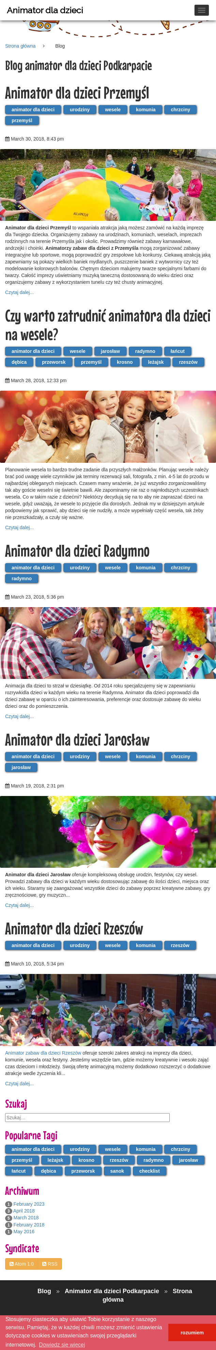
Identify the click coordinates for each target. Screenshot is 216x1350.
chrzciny (180, 109)
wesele (113, 109)
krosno (125, 362)
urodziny (80, 109)
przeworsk (53, 362)
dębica (19, 362)
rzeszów (188, 362)
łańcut (178, 351)
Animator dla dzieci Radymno (77, 550)
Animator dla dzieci (45, 10)
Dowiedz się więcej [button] (62, 1345)
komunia (146, 109)
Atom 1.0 (22, 1264)
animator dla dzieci (33, 109)
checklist (149, 1171)
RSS (50, 1264)
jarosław (110, 351)
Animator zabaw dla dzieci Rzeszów (43, 1053)
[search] (87, 1117)
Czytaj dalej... (19, 292)
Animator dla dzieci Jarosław (77, 739)
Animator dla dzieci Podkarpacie (113, 1291)
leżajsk (156, 362)
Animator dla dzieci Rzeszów (74, 928)
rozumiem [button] (192, 1332)
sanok (117, 1171)
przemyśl (22, 120)
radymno (145, 351)
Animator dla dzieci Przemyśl (77, 92)
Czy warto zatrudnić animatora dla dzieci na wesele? (108, 325)
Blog (45, 1291)
